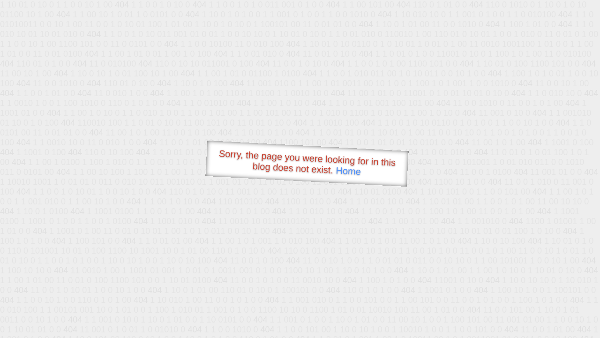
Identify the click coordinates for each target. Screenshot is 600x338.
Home (348, 171)
